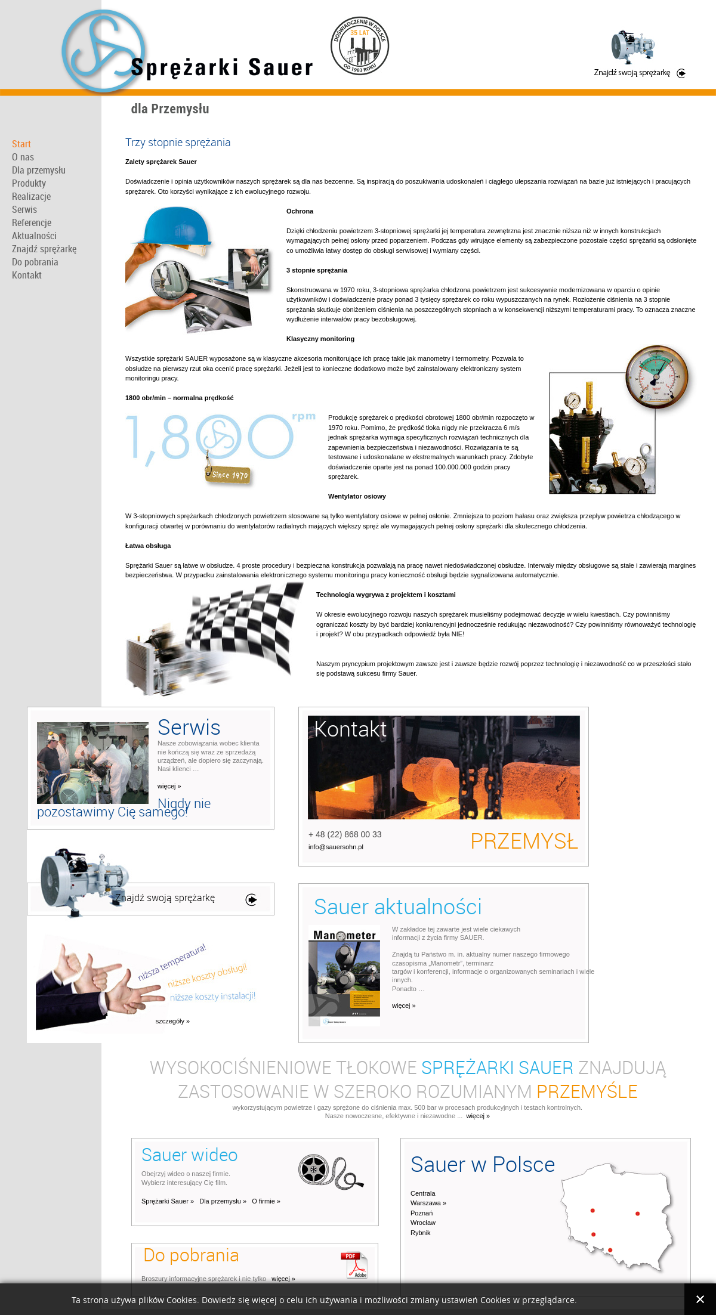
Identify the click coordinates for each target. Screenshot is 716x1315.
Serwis (24, 209)
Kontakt (27, 274)
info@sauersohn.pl (335, 846)
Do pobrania (35, 261)
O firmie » (266, 1201)
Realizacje (31, 196)
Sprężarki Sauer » (167, 1201)
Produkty (29, 183)
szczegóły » (173, 1021)
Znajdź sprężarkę (44, 248)
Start (21, 143)
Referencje (31, 222)
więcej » (169, 786)
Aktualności (34, 235)
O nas (23, 156)
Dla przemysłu (39, 170)
